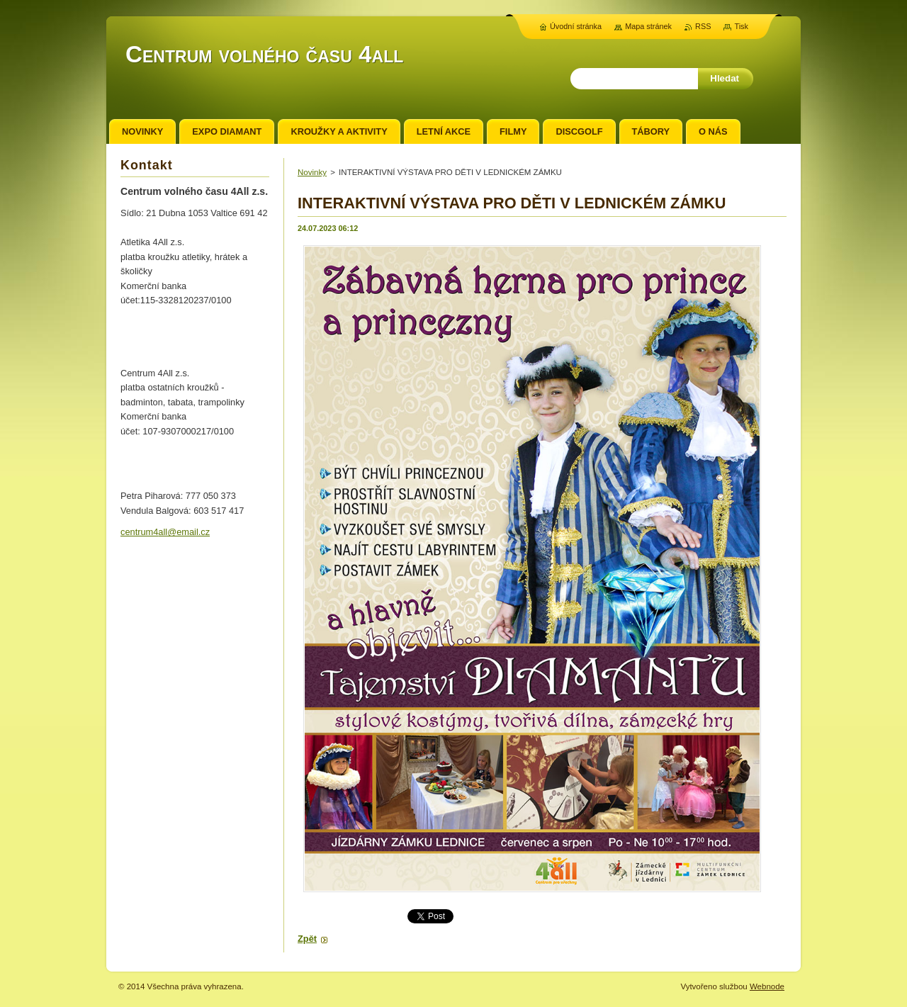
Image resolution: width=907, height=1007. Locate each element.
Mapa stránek (648, 26)
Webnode (767, 986)
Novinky (312, 172)
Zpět (307, 938)
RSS (703, 26)
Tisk (741, 26)
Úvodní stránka (576, 26)
